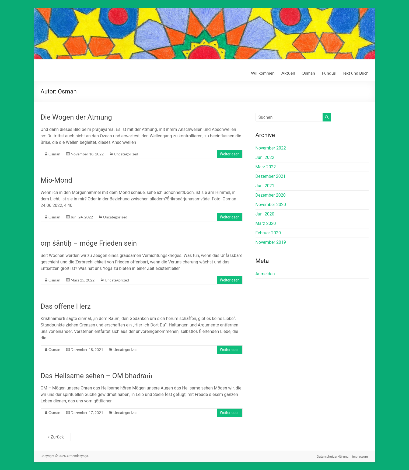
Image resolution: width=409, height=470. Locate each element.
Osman (308, 72)
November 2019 (271, 242)
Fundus (329, 72)
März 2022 (266, 166)
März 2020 (266, 223)
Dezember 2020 (271, 195)
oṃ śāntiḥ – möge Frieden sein (89, 243)
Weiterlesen (230, 154)
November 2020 (271, 204)
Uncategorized (126, 154)
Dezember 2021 (271, 176)
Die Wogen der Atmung (76, 117)
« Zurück (56, 437)
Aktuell (288, 72)
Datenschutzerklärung (332, 456)
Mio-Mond (56, 180)
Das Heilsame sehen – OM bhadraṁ (96, 376)
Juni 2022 (265, 157)
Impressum (361, 456)
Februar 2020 (268, 232)
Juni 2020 (265, 214)
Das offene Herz (66, 306)
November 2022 (271, 148)
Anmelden (265, 273)
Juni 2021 (265, 185)
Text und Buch (355, 72)
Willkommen (263, 72)
